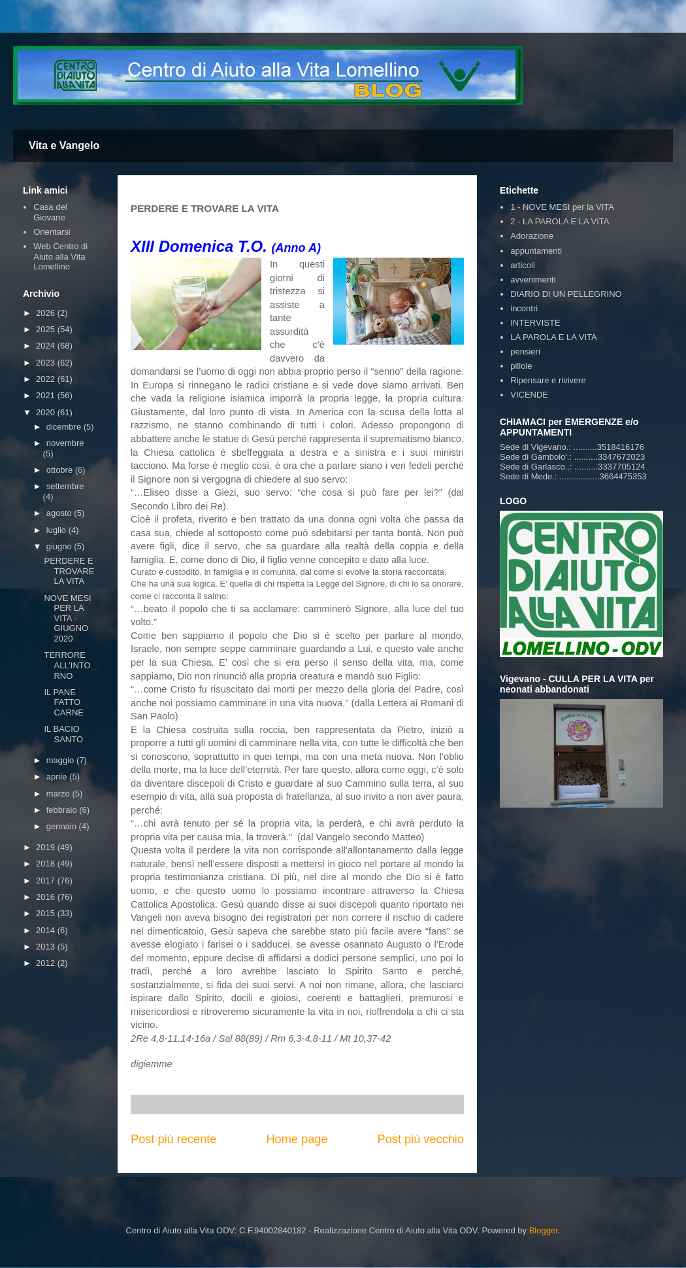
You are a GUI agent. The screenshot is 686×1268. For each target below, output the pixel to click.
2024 (46, 346)
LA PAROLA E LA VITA (553, 337)
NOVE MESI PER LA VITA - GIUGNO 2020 (67, 618)
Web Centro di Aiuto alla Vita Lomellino (60, 256)
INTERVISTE (535, 323)
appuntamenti (536, 251)
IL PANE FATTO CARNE (64, 702)
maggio (61, 760)
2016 (46, 897)
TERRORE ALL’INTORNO (67, 665)
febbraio (63, 810)
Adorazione (531, 236)
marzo (59, 793)
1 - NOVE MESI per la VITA (562, 207)
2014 (46, 930)
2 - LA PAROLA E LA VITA (559, 221)
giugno (60, 546)
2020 (46, 412)
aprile (57, 776)
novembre (65, 443)
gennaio (62, 826)
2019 (46, 847)
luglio (57, 530)
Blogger (543, 1230)
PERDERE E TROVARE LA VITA (69, 571)
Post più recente (173, 1139)
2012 (46, 963)
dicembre (65, 427)
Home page (296, 1139)
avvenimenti (532, 279)
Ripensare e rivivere (548, 380)
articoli (522, 265)
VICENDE (529, 395)
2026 (46, 313)
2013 (46, 946)
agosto (60, 513)
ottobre (60, 470)
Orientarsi (51, 232)
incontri (524, 308)
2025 (46, 329)
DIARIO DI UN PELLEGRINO (565, 294)
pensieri (525, 351)
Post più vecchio (421, 1139)
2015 (46, 913)
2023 (46, 363)
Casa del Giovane (50, 212)
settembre (65, 486)
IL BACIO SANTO (63, 734)
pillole (521, 366)
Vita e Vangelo (64, 145)
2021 (46, 395)
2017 (46, 880)
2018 (46, 863)
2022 (46, 379)
